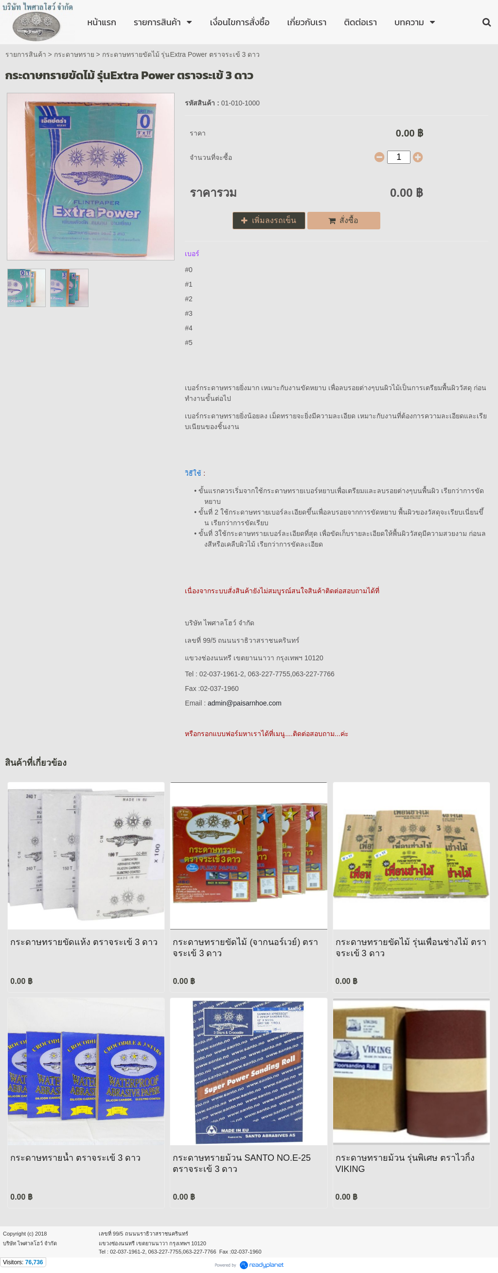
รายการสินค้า (25, 54)
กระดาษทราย (74, 54)
